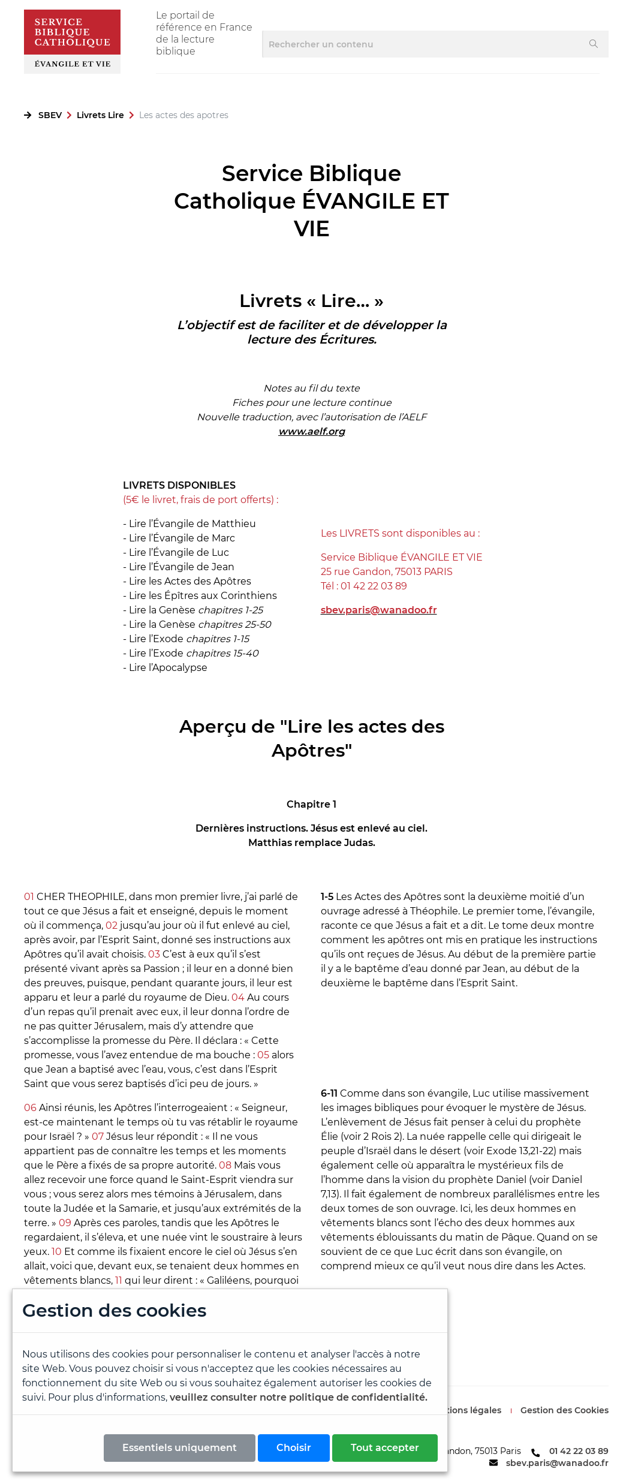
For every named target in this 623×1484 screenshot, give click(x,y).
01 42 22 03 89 (579, 1451)
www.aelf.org (311, 431)
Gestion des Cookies (564, 1410)
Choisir (293, 1447)
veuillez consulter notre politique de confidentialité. (299, 1397)
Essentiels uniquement (179, 1447)
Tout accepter (385, 1447)
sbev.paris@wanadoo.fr (557, 1463)
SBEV (50, 115)
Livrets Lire (100, 115)
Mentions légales (464, 1410)
